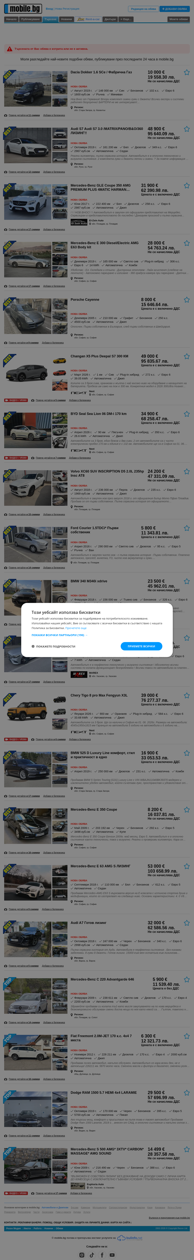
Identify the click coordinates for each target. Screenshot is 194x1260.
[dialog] (97, 630)
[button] (97, 634)
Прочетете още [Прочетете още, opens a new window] (76, 628)
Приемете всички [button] (141, 646)
